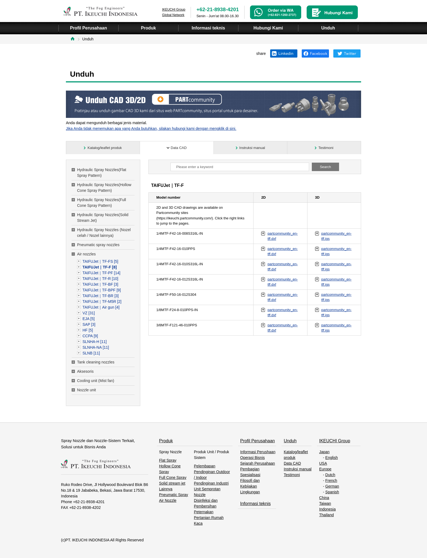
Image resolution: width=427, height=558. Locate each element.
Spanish (332, 492)
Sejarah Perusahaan (257, 463)
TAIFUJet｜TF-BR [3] (101, 296)
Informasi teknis (255, 503)
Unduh (290, 440)
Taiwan (325, 503)
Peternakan (203, 512)
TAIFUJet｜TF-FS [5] (100, 261)
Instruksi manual (298, 469)
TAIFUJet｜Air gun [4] (101, 307)
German (332, 486)
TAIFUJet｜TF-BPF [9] (102, 290)
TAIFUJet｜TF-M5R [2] (102, 301)
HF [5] (88, 330)
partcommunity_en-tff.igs (336, 236)
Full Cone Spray (172, 477)
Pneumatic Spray (173, 495)
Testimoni (292, 475)
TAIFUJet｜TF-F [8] (100, 267)
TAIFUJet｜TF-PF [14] (101, 273)
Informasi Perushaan (257, 452)
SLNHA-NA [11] (96, 347)
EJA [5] (88, 319)
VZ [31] (89, 313)
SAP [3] (89, 324)
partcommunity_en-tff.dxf (282, 236)
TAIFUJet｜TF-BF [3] (100, 284)
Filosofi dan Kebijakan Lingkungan (250, 486)
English (331, 457)
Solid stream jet (172, 483)
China (324, 498)
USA (323, 463)
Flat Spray (167, 460)
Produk (166, 440)
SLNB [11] (91, 353)
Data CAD (292, 463)
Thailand (326, 515)
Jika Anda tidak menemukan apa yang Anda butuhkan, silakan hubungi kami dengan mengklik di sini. (151, 128)
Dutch (330, 475)
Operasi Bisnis (252, 457)
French (331, 480)
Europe (325, 469)
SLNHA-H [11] (95, 341)
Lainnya (165, 489)
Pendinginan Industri (211, 483)
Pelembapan (204, 466)
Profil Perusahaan (257, 440)
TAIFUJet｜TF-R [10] (100, 278)
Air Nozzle (167, 500)
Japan (324, 452)
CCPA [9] (90, 336)
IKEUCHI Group (334, 440)
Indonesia (327, 509)
